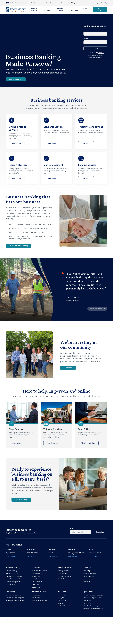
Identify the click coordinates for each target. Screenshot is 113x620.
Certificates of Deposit (64, 576)
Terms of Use (62, 600)
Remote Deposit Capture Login (93, 595)
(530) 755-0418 (93, 556)
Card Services (36, 587)
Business (98, 57)
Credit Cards (35, 584)
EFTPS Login (87, 603)
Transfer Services (63, 579)
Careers (85, 579)
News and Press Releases (39, 600)
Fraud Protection (37, 582)
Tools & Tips (50, 3)
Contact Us (86, 582)
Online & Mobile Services (39, 571)
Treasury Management (13, 582)
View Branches (52, 443)
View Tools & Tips (88, 443)
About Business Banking (18, 246)
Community (74, 10)
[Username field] (95, 34)
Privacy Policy (62, 598)
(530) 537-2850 (10, 556)
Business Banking (34, 9)
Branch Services (36, 576)
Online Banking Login (92, 3)
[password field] (95, 42)
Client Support (72, 3)
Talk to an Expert (100, 9)
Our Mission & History (90, 573)
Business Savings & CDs (13, 573)
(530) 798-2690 (31, 556)
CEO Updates (36, 598)
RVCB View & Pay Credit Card (92, 598)
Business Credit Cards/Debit (14, 576)
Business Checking (11, 571)
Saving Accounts (63, 573)
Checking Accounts (63, 571)
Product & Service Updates (66, 606)
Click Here (101, 53)
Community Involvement (13, 595)
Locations (82, 3)
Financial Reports (37, 595)
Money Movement (37, 579)
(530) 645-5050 (52, 556)
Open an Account (11, 584)
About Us (85, 9)
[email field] (80, 532)
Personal (92, 57)
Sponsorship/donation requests (15, 600)
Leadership (86, 571)
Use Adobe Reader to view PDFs (93, 608)
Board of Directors (89, 576)
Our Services (47, 9)
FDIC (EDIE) (87, 600)
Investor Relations (61, 3)
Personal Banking (60, 9)
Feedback (61, 603)
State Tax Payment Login (91, 606)
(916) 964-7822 (73, 556)
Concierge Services (37, 573)
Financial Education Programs (15, 598)
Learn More (68, 368)
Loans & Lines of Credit (13, 579)
